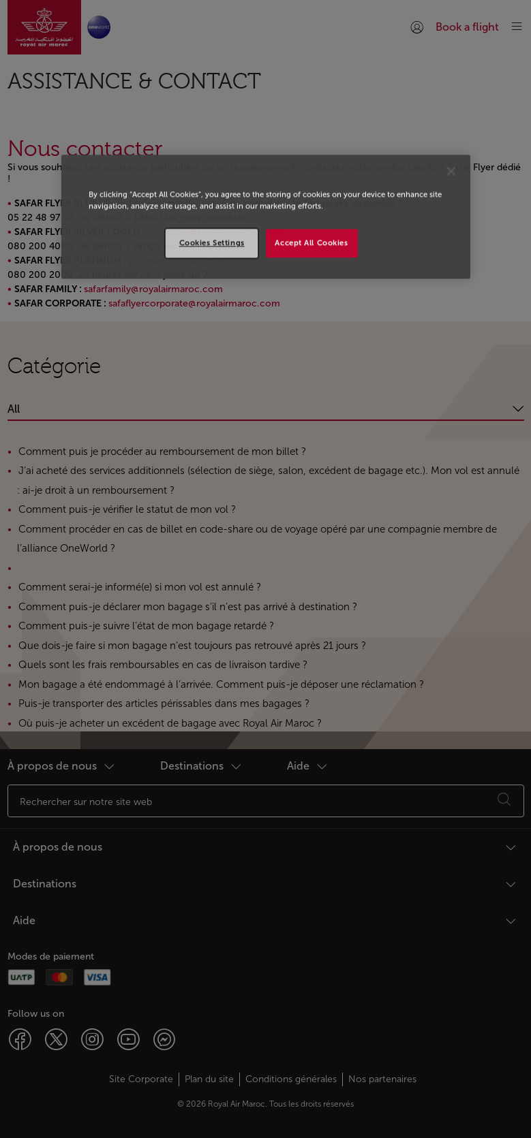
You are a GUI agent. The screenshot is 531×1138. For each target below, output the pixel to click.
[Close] (451, 171)
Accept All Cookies (311, 242)
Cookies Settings (212, 242)
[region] (265, 217)
